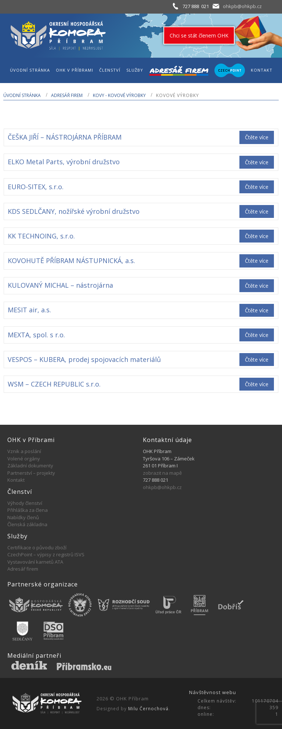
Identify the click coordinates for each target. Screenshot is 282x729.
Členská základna (27, 524)
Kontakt (16, 480)
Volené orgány (23, 458)
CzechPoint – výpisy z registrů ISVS (45, 554)
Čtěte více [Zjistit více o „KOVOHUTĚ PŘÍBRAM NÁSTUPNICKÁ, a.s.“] (256, 260)
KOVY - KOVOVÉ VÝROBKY (119, 95)
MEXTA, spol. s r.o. (36, 334)
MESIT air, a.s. (29, 309)
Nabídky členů (23, 517)
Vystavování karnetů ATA (35, 562)
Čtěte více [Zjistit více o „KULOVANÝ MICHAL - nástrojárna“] (256, 285)
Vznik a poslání (24, 451)
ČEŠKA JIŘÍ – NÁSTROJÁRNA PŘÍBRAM (65, 137)
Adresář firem (67, 95)
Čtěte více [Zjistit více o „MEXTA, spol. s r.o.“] (256, 334)
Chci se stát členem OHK (199, 35)
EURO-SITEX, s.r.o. (36, 186)
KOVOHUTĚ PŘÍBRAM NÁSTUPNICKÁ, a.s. (71, 260)
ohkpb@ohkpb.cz (242, 6)
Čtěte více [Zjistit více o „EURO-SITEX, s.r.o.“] (256, 186)
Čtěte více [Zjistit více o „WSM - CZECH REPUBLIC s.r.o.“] (256, 384)
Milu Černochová (148, 708)
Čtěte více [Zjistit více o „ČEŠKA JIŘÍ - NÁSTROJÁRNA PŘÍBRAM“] (256, 137)
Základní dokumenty (30, 465)
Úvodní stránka (22, 95)
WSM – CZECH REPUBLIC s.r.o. (54, 384)
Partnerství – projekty (31, 473)
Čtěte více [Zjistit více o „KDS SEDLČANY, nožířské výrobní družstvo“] (256, 211)
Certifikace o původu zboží (36, 547)
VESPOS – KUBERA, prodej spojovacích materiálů (84, 359)
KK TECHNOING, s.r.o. (41, 235)
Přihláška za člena (27, 510)
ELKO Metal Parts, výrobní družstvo (64, 161)
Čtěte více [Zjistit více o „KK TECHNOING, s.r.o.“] (256, 236)
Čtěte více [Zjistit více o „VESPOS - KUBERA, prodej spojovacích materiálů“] (256, 359)
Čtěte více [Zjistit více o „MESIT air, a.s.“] (256, 310)
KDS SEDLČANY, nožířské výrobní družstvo (74, 211)
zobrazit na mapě (162, 473)
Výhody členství (24, 503)
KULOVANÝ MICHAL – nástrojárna (60, 285)
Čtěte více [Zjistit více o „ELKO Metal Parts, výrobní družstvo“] (256, 162)
